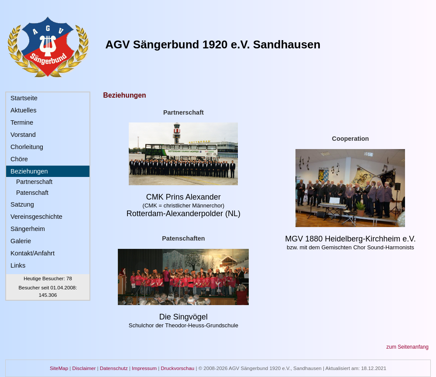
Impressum (144, 368)
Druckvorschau (177, 368)
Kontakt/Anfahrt (32, 253)
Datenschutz (114, 368)
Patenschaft (32, 192)
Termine (21, 122)
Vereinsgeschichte (36, 216)
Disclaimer (84, 368)
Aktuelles (23, 110)
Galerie (20, 241)
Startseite (24, 98)
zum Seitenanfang (407, 347)
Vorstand (23, 134)
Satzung (22, 204)
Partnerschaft (34, 181)
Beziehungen (29, 171)
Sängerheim (27, 228)
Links (17, 265)
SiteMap (59, 368)
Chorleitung (26, 146)
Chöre (19, 159)
